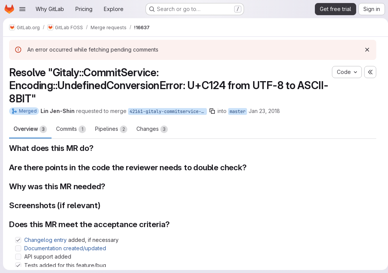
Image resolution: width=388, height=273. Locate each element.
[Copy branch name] (212, 111)
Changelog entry (45, 240)
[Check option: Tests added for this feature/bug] (18, 265)
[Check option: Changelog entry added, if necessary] (18, 240)
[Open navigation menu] (22, 9)
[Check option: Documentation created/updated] (18, 248)
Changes (152, 129)
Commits (71, 129)
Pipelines (111, 129)
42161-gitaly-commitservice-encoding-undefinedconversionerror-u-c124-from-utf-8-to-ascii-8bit (168, 111)
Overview (30, 129)
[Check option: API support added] (18, 257)
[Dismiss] (364, 49)
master (238, 111)
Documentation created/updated (65, 248)
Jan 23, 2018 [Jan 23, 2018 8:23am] (264, 111)
